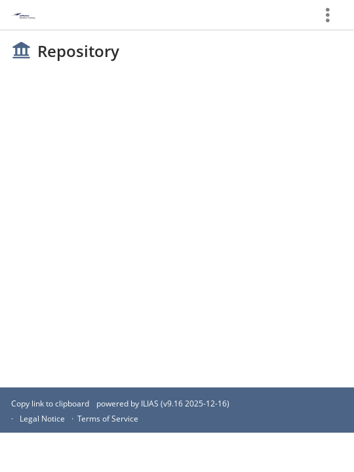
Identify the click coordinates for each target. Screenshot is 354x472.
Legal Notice (42, 418)
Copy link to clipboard (50, 403)
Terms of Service (107, 418)
